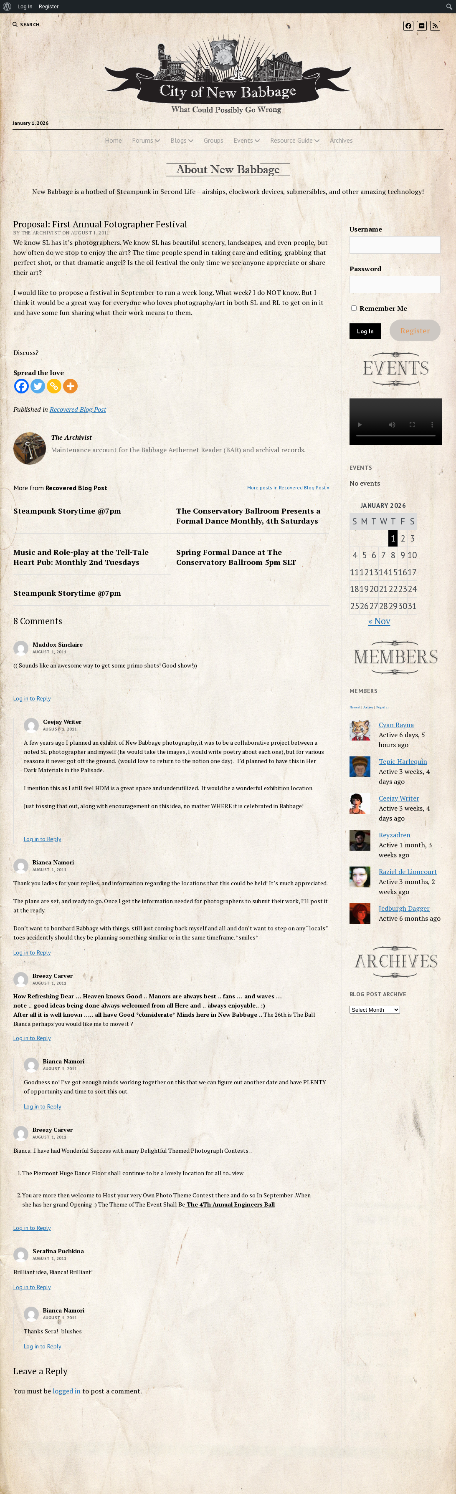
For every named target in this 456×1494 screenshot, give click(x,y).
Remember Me (379, 308)
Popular (382, 707)
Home (113, 140)
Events (243, 140)
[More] (70, 386)
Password (365, 268)
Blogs (178, 140)
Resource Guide (291, 140)
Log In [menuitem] (25, 6)
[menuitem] (7, 6)
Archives (341, 140)
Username (366, 229)
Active (368, 707)
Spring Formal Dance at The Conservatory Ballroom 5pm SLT (236, 557)
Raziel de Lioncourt (408, 871)
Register (415, 330)
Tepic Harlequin (403, 761)
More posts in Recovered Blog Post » (288, 487)
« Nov (379, 621)
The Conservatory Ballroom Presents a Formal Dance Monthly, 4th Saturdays (248, 516)
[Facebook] (21, 386)
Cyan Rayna (396, 724)
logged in (67, 1391)
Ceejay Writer (399, 798)
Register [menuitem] (49, 6)
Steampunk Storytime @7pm (67, 511)
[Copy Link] (54, 386)
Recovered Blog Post (78, 409)
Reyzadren (394, 834)
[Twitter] (37, 386)
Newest (355, 707)
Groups (213, 140)
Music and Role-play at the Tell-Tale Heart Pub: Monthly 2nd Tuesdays (81, 557)
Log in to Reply (32, 698)
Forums (142, 140)
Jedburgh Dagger (404, 908)
